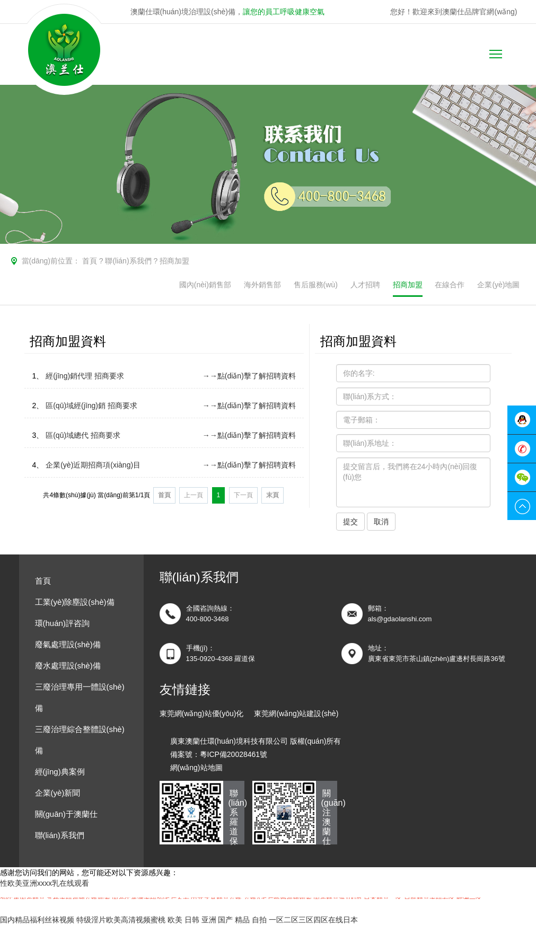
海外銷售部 (262, 284)
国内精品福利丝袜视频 (37, 919)
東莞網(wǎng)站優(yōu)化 (202, 713)
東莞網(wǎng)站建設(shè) (296, 713)
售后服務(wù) (316, 284)
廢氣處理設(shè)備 (68, 644)
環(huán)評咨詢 (62, 623)
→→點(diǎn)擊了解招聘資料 (249, 376)
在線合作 (449, 284)
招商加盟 (174, 261)
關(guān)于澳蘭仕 (66, 813)
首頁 (89, 261)
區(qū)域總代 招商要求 (83, 435)
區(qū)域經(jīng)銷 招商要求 (91, 405)
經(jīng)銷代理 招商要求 (85, 376)
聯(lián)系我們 (128, 261)
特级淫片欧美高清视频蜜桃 (120, 919)
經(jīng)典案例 (60, 771)
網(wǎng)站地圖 (196, 767)
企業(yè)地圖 (498, 284)
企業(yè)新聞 (58, 792)
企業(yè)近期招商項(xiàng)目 (93, 465)
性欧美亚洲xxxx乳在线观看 (44, 883)
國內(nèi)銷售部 (205, 284)
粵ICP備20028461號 (234, 754)
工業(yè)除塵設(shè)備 (75, 601)
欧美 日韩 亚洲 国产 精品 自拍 (217, 919)
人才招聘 (365, 284)
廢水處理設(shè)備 (68, 665)
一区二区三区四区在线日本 (313, 919)
